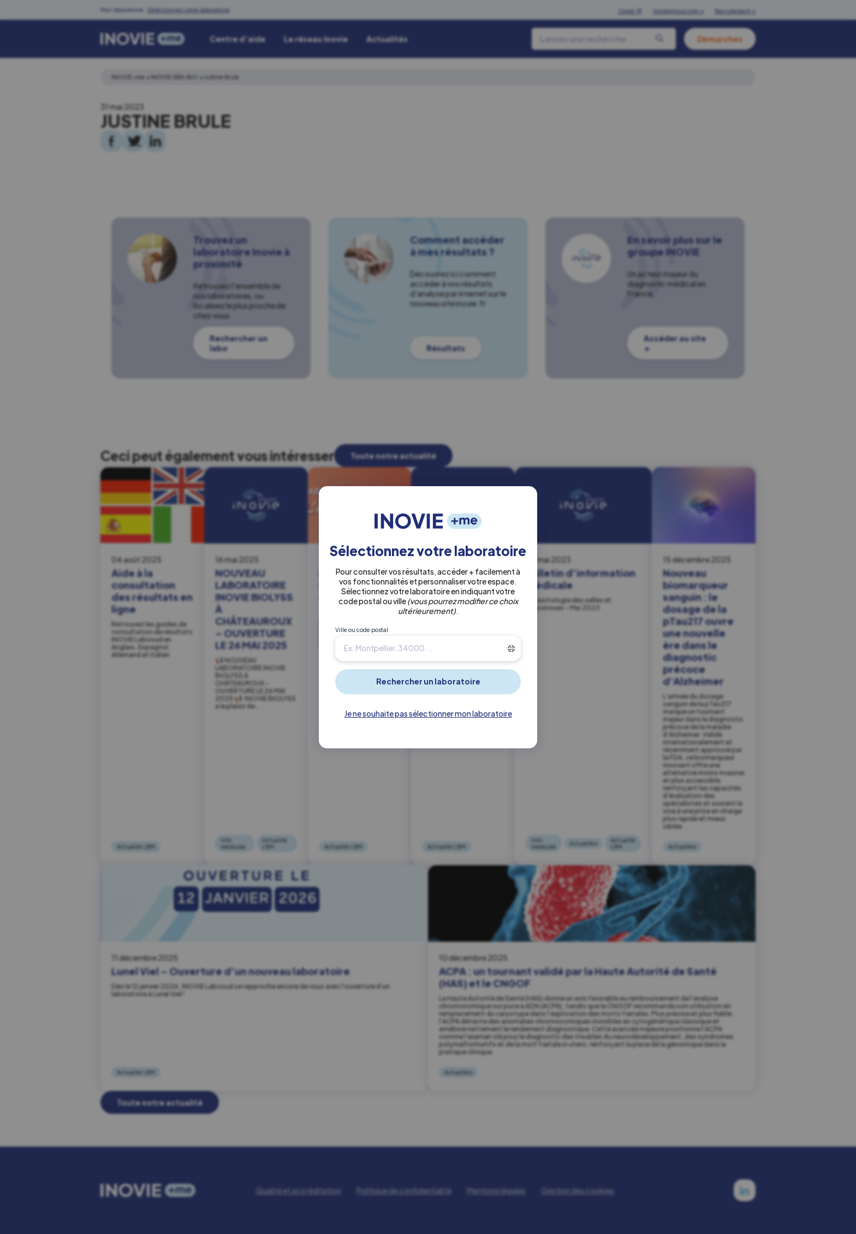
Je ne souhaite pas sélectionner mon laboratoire (428, 713)
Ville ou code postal (361, 630)
